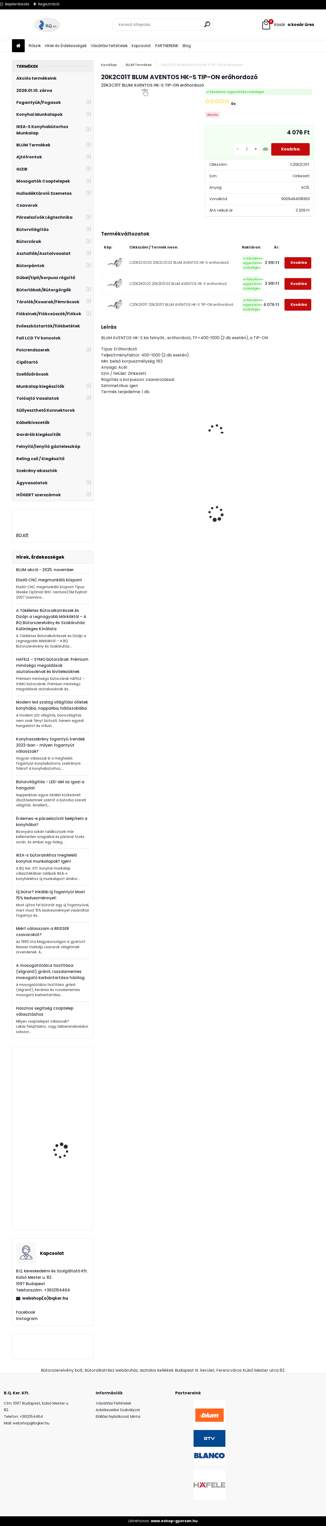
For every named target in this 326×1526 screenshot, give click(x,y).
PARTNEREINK (167, 45)
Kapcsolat (141, 45)
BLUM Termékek (139, 64)
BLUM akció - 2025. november (45, 569)
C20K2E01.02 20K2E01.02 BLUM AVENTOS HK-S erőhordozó (178, 283)
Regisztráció (49, 4)
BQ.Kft (22, 535)
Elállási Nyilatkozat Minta (118, 1416)
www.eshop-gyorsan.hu (174, 1520)
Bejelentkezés (17, 4)
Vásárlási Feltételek (109, 45)
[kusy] (246, 149)
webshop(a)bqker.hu (45, 1298)
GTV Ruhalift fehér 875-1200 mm (66, 1204)
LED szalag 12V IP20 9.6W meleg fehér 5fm (286, 497)
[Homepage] (18, 46)
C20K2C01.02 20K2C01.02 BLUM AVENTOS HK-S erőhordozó (179, 262)
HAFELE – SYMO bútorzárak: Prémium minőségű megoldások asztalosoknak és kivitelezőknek (52, 665)
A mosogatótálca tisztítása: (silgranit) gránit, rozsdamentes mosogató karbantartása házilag (50, 971)
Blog (187, 45)
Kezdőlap (109, 64)
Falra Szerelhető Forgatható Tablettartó (66, 1126)
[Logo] (47, 24)
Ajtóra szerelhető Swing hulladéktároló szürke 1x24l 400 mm (232, 508)
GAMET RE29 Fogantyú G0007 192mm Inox (65, 1088)
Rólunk (35, 45)
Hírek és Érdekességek (66, 45)
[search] (207, 24)
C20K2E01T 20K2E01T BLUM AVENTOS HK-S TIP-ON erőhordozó (181, 304)
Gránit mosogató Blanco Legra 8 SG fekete (176, 521)
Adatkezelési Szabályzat (118, 1409)
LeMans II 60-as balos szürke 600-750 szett (126, 513)
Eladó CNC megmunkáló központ (49, 580)
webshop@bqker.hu (31, 1423)
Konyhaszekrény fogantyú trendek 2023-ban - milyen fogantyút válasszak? (50, 745)
